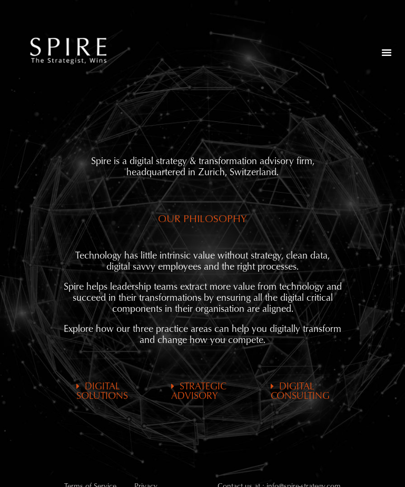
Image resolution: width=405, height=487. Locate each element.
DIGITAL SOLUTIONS (102, 391)
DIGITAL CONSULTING (300, 391)
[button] (386, 52)
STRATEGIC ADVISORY (198, 391)
